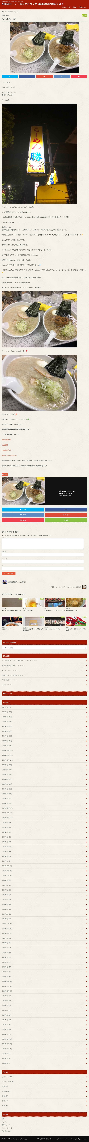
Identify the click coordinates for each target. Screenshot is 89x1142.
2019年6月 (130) (7, 722)
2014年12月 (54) (7, 981)
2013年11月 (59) (7, 1044)
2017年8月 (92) (6, 827)
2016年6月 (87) (6, 895)
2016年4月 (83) (6, 904)
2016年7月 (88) (6, 890)
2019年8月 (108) (7, 712)
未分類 (5, 474)
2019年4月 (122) (7, 731)
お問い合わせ (82, 7)
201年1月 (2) (6, 1063)
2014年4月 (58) (6, 1020)
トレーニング (7, 1082)
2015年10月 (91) (7, 933)
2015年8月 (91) (6, 943)
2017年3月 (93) (6, 851)
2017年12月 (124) (7, 808)
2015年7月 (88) (6, 948)
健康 (5, 1086)
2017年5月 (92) (6, 842)
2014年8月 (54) (6, 1001)
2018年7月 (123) (7, 775)
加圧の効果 (5, 440)
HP (69, 7)
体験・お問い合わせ (8, 455)
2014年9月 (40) (6, 996)
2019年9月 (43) (6, 707)
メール (4, 559)
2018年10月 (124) (7, 760)
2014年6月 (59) (6, 1010)
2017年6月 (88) (6, 837)
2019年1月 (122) (7, 746)
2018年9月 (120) (7, 765)
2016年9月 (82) (6, 880)
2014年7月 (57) (6, 1006)
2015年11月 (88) (7, 928)
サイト (4, 566)
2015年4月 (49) (6, 962)
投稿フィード (6, 1125)
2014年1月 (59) (6, 1034)
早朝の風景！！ (9, 680)
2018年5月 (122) (7, 784)
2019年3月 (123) (7, 736)
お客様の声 (5, 450)
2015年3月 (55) (6, 967)
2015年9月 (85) (6, 938)
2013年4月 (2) (6, 1054)
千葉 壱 (7, 685)
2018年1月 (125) (7, 803)
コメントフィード (7, 1128)
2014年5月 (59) (6, 1015)
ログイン (4, 1122)
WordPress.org (6, 1131)
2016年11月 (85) (7, 871)
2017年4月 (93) (6, 847)
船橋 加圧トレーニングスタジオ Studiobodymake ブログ (33, 3)
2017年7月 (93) (6, 832)
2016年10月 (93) (7, 876)
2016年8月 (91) (6, 885)
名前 (4, 552)
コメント (5, 537)
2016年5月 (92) (6, 900)
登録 (3, 1119)
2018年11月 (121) (7, 755)
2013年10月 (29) (7, 1049)
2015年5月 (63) (6, 957)
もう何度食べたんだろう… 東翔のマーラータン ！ (19, 661)
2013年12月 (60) (7, 1039)
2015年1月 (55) (6, 977)
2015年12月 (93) (7, 924)
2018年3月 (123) (7, 794)
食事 (5, 1106)
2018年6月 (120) (7, 779)
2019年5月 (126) (7, 726)
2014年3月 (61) (6, 1025)
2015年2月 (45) (6, 972)
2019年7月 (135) (7, 717)
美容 (5, 1101)
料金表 (74, 7)
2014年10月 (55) (7, 991)
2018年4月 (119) (7, 789)
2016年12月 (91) (7, 866)
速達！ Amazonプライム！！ (13, 666)
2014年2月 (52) (6, 1029)
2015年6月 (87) (6, 953)
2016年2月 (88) (6, 914)
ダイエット (7, 1077)
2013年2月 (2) (6, 1058)
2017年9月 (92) (6, 823)
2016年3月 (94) (6, 909)
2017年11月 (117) (7, 813)
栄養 (5, 1096)
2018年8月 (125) (7, 770)
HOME (64, 7)
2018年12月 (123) (7, 750)
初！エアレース (9, 671)
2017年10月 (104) (7, 818)
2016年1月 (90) (6, 919)
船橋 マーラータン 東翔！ (12, 675)
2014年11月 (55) (7, 986)
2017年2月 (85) (6, 856)
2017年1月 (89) (6, 861)
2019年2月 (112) (7, 741)
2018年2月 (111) (7, 799)
